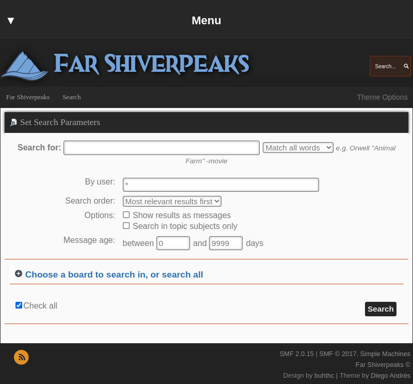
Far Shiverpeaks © (383, 364)
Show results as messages (177, 215)
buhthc (324, 375)
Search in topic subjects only (180, 226)
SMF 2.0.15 (297, 354)
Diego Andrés (390, 375)
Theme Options (382, 97)
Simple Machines (385, 354)
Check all (40, 305)
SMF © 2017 (337, 354)
